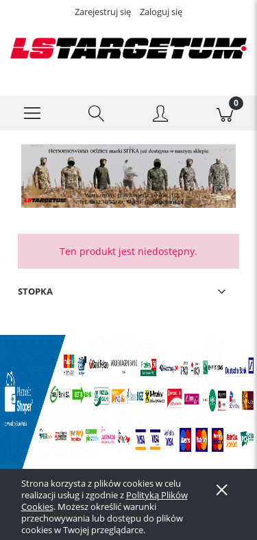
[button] (32, 113)
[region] (128, 176)
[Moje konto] (161, 115)
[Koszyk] (225, 113)
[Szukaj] (96, 113)
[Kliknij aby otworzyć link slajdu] (123, 176)
